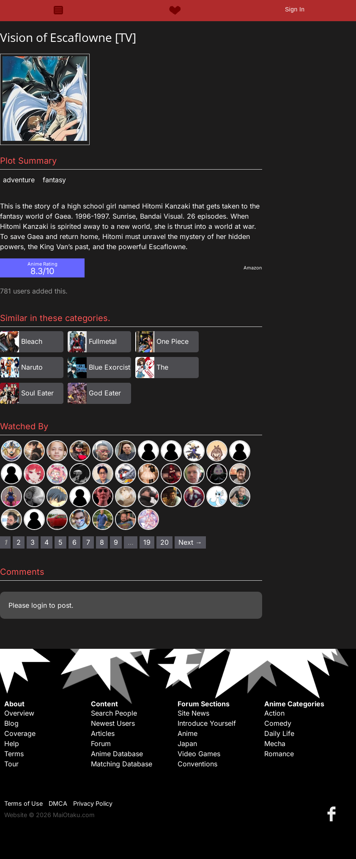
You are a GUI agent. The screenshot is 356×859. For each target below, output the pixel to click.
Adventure (19, 180)
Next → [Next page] (190, 542)
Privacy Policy (92, 803)
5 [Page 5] (60, 542)
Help (11, 743)
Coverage (20, 733)
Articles (103, 733)
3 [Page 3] (32, 542)
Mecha (274, 743)
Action (274, 713)
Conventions (197, 764)
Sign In (294, 9)
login (39, 605)
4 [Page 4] (46, 542)
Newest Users (113, 723)
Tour (11, 764)
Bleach (31, 341)
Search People (114, 713)
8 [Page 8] (102, 542)
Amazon (253, 268)
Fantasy (54, 180)
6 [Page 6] (74, 542)
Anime (187, 733)
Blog (11, 723)
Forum (101, 743)
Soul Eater (37, 393)
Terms (14, 753)
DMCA (58, 803)
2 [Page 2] (18, 542)
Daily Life (279, 733)
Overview (19, 713)
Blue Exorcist (109, 367)
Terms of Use (23, 803)
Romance (279, 753)
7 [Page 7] (88, 542)
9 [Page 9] (116, 542)
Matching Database (121, 764)
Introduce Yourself (207, 723)
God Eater (105, 393)
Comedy (277, 723)
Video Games (199, 753)
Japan (187, 743)
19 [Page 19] (147, 542)
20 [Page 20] (164, 542)
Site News (193, 713)
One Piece (172, 341)
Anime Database (117, 753)
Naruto (32, 367)
